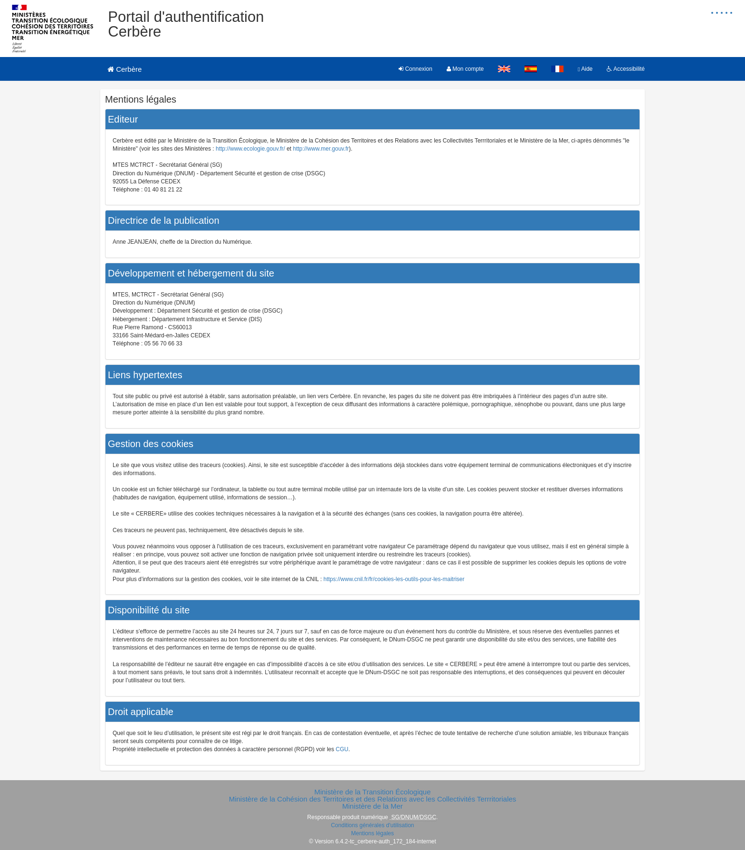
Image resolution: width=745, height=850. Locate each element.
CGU (342, 749)
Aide (585, 69)
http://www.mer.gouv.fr (321, 148)
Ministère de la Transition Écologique (372, 792)
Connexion (415, 69)
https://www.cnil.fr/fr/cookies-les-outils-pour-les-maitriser (394, 579)
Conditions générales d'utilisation (372, 825)
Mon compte (465, 69)
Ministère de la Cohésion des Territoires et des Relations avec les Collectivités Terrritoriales (372, 799)
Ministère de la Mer (372, 806)
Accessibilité (626, 69)
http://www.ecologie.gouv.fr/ (250, 148)
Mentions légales (372, 833)
